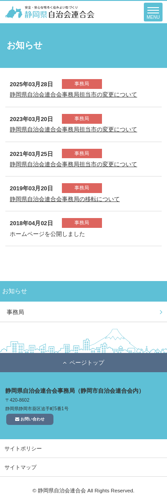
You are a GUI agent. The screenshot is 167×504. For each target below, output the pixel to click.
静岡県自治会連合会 (49, 12)
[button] (153, 12)
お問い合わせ (30, 419)
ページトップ (86, 362)
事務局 (15, 312)
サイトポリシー (23, 448)
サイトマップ (20, 467)
